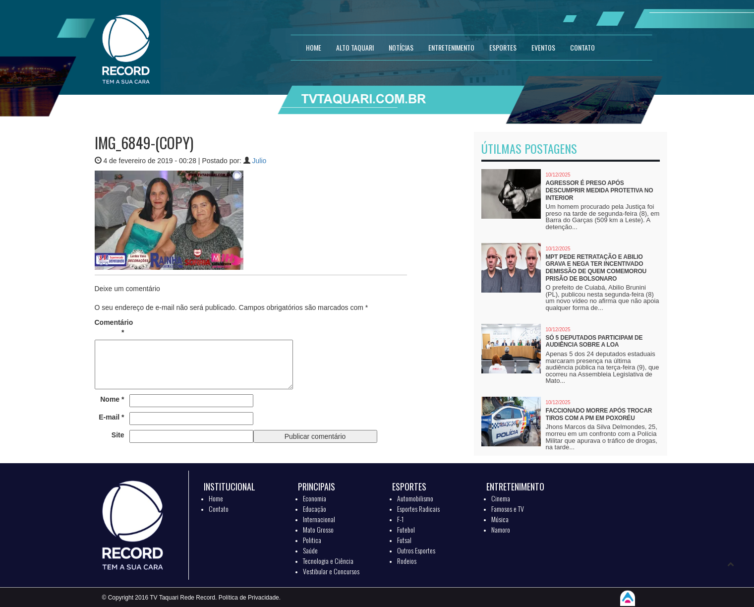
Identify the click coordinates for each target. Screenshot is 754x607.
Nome (112, 399)
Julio (259, 161)
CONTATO (582, 47)
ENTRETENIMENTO (451, 47)
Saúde (310, 550)
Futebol (406, 529)
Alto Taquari (355, 47)
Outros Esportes (416, 550)
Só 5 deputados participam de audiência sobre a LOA (594, 341)
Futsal (404, 540)
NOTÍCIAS (401, 47)
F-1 (400, 519)
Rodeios (406, 560)
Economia (314, 498)
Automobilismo (415, 498)
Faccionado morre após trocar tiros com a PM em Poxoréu (599, 414)
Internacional (319, 519)
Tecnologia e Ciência (328, 560)
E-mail (111, 417)
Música (500, 519)
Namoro (500, 529)
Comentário (109, 327)
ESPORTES (503, 47)
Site (118, 435)
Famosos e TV (507, 508)
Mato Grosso (318, 529)
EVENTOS (543, 47)
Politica (312, 540)
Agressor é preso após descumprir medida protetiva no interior (599, 190)
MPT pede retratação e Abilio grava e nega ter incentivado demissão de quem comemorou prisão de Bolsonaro (596, 267)
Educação (314, 508)
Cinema (500, 498)
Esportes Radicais (418, 508)
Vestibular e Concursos (331, 571)
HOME (313, 47)
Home (216, 498)
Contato (219, 508)
